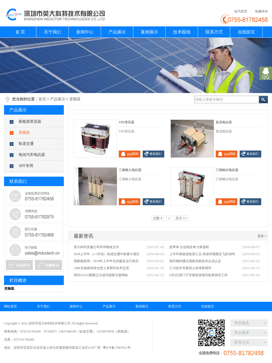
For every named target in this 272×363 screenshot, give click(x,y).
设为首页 (240, 11)
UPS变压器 (126, 122)
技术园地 (181, 32)
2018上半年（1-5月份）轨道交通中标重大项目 (107, 254)
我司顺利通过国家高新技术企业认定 (195, 261)
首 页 (20, 32)
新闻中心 (84, 32)
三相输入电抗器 (130, 170)
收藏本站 (261, 11)
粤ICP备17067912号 (117, 348)
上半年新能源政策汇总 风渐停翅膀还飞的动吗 (202, 254)
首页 (42, 99)
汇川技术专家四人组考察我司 (190, 268)
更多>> (262, 236)
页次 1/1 (181, 218)
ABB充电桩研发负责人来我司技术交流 (101, 268)
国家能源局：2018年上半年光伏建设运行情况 (106, 261)
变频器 (75, 99)
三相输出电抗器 (227, 170)
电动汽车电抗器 (32, 155)
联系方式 (214, 32)
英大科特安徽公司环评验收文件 (96, 247)
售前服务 (241, 323)
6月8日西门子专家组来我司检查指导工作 (198, 275)
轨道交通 (26, 144)
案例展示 (149, 32)
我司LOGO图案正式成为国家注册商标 (101, 275)
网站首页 (10, 306)
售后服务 (241, 333)
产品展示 (117, 32)
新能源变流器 (30, 121)
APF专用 (26, 166)
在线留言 (246, 32)
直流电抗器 (224, 122)
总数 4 (157, 218)
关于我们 (52, 32)
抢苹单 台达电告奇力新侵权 (189, 247)
